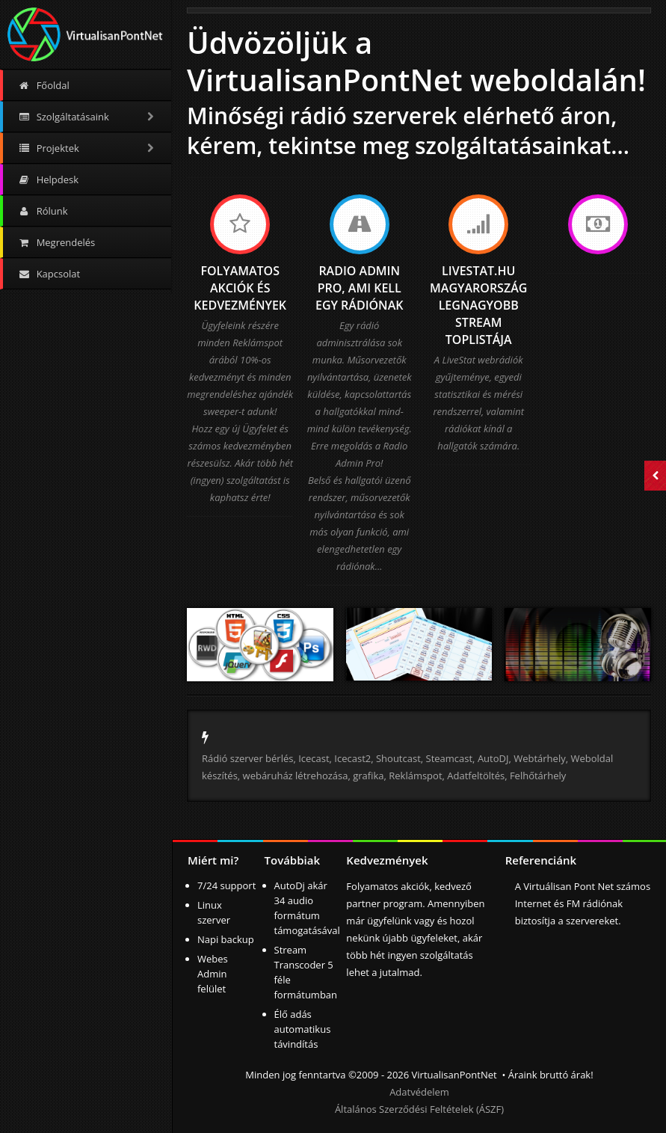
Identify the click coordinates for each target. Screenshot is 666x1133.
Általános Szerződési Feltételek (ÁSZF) (419, 1109)
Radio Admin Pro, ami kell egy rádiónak (359, 287)
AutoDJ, (496, 758)
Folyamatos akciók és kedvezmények (240, 287)
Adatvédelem (419, 1092)
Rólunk (43, 211)
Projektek (87, 148)
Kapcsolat (49, 273)
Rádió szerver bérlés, (249, 758)
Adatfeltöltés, (477, 775)
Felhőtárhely (538, 775)
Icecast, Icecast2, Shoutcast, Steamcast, (386, 758)
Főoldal (44, 85)
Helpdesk (48, 179)
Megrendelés (56, 242)
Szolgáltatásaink (87, 116)
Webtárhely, (541, 758)
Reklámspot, (417, 775)
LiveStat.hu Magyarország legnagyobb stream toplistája (478, 305)
